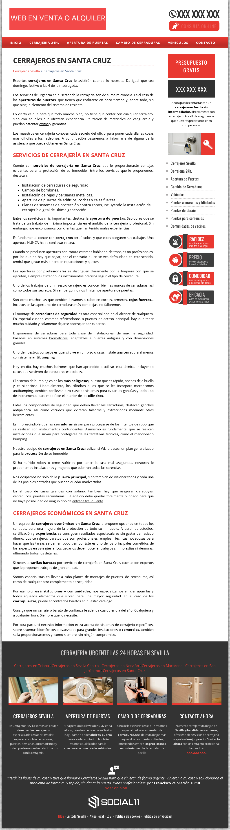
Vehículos (178, 42)
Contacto (205, 42)
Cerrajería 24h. (44, 42)
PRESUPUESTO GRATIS (191, 66)
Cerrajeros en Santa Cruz (124, 670)
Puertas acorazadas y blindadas (193, 202)
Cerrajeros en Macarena (162, 665)
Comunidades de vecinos (188, 226)
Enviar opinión (115, 787)
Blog (61, 816)
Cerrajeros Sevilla (26, 71)
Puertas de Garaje (183, 210)
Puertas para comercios (187, 218)
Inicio (15, 42)
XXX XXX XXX (198, 14)
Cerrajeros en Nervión (120, 665)
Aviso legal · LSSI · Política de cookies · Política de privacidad (131, 816)
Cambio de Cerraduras (138, 42)
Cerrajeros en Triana (31, 665)
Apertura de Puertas (87, 42)
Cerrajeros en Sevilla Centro (75, 665)
